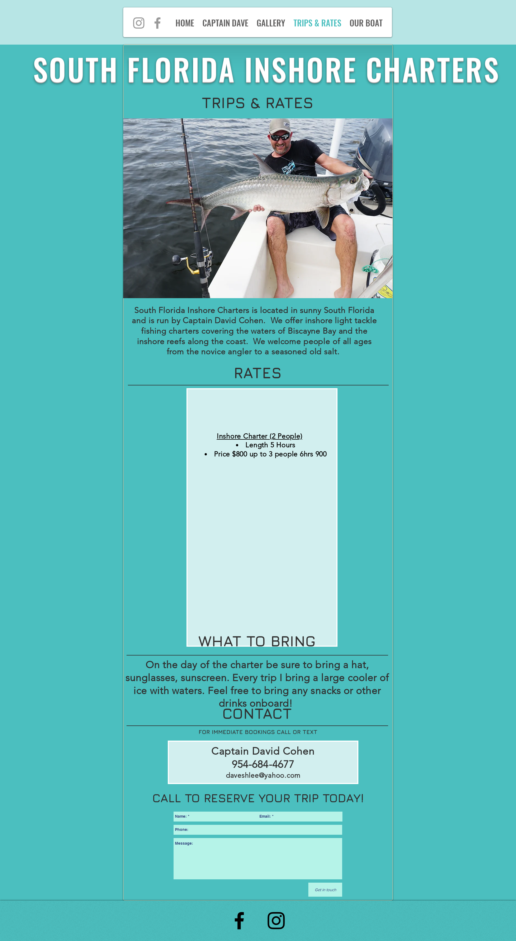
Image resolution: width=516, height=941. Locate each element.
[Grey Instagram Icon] (138, 23)
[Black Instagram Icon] (276, 920)
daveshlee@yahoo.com (263, 775)
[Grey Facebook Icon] (157, 23)
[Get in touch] (325, 890)
